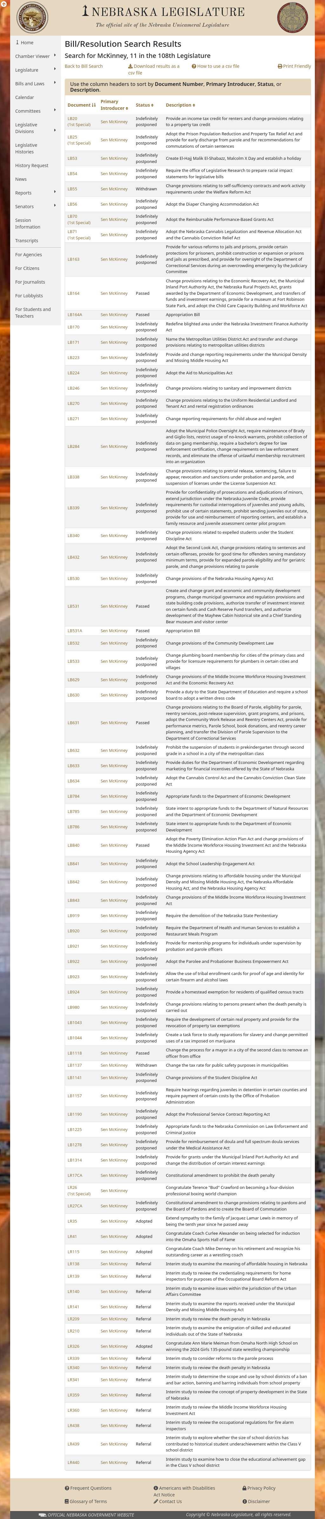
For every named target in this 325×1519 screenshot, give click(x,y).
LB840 (74, 845)
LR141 (73, 1307)
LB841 (74, 863)
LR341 (73, 1379)
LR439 (73, 1444)
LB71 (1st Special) (79, 235)
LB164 (74, 293)
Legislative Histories (26, 148)
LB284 (74, 446)
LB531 (74, 606)
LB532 (74, 643)
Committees (35, 111)
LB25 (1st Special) (79, 140)
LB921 (74, 946)
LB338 (74, 477)
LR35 (72, 1221)
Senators (35, 206)
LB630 (74, 695)
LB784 (74, 796)
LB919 (74, 915)
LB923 (74, 976)
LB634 (74, 781)
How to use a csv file (216, 66)
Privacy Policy (258, 1488)
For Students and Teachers (33, 312)
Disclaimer (256, 1501)
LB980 (74, 1007)
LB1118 (75, 1053)
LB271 (74, 418)
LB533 (74, 661)
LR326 (73, 1346)
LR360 (73, 1410)
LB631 (74, 722)
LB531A (75, 630)
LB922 (74, 961)
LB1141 (75, 1077)
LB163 (74, 259)
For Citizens (27, 268)
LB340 (74, 535)
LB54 (72, 173)
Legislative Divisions (35, 128)
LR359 (73, 1395)
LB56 (72, 204)
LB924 (74, 992)
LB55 (72, 189)
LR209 (73, 1319)
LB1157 (75, 1096)
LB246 (74, 388)
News (21, 179)
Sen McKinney (114, 121)
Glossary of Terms (86, 1501)
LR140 (73, 1291)
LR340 (73, 1367)
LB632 (74, 750)
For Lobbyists (29, 296)
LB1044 (75, 1038)
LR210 (73, 1331)
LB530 (74, 578)
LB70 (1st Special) (79, 219)
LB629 (74, 679)
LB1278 (75, 1145)
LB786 (74, 827)
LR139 (73, 1276)
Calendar (24, 97)
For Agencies (28, 254)
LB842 (74, 882)
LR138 (73, 1264)
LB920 (74, 931)
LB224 (74, 373)
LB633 (74, 765)
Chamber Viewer (35, 56)
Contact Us (168, 1501)
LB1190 (75, 1114)
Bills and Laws (35, 83)
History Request (31, 165)
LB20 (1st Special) (79, 122)
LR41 (72, 1236)
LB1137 (75, 1065)
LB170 (74, 327)
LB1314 (75, 1160)
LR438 (73, 1425)
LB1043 (75, 1022)
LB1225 (75, 1129)
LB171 (74, 342)
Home (26, 42)
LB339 (74, 508)
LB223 (74, 357)
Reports (35, 192)
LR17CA (75, 1175)
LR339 (73, 1358)
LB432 (74, 557)
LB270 (74, 403)
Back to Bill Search (84, 66)
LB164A (75, 314)
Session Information (27, 223)
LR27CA (75, 1206)
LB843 (74, 900)
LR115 (73, 1251)
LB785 (74, 811)
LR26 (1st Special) (79, 1190)
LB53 (72, 158)
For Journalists (30, 282)
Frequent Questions (88, 1488)
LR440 (73, 1462)
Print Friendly (294, 66)
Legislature (35, 70)
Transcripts (26, 240)
